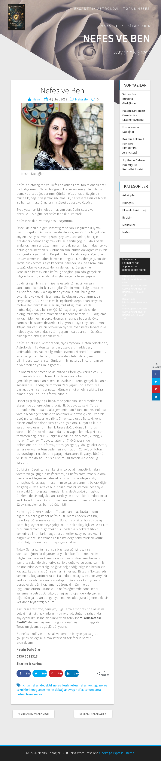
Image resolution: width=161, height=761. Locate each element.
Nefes (126, 232)
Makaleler (112, 26)
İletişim (127, 217)
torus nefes (34, 694)
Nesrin (36, 99)
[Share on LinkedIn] (72, 673)
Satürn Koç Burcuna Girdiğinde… (130, 98)
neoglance (37, 689)
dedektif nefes (50, 685)
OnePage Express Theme (116, 753)
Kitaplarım (139, 26)
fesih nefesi (70, 685)
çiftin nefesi (31, 685)
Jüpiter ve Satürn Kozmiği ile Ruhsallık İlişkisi (133, 164)
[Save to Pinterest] (56, 673)
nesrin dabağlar (56, 689)
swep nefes (76, 689)
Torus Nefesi (137, 8)
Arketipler (129, 195)
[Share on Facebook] (24, 673)
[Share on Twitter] (39, 673)
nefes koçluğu (89, 685)
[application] (135, 266)
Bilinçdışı (128, 203)
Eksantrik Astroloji (96, 8)
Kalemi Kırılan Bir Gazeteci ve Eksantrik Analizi (133, 115)
